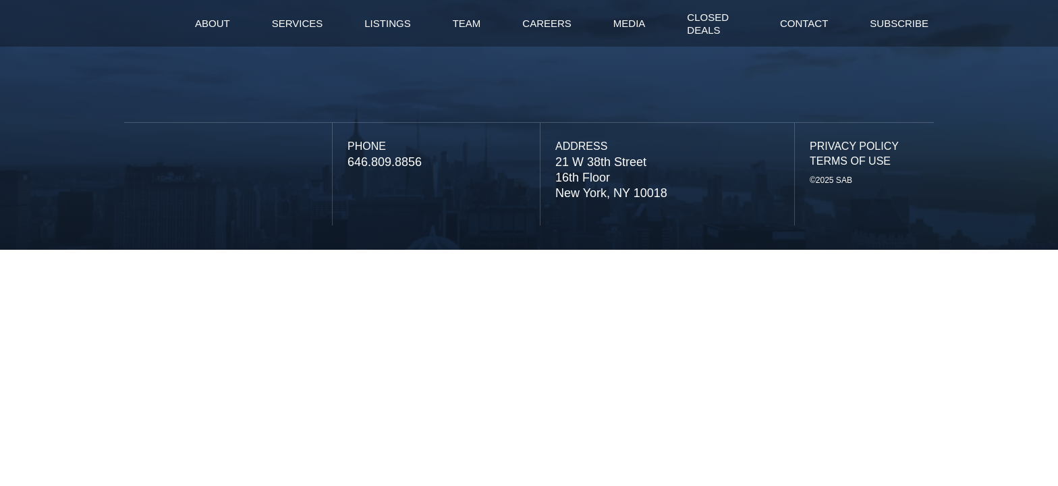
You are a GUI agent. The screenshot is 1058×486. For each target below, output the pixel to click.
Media (629, 23)
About (212, 23)
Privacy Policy (854, 146)
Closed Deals (708, 23)
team (467, 23)
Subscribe (899, 23)
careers (547, 23)
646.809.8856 (384, 162)
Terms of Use (850, 161)
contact (804, 23)
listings (387, 23)
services (297, 23)
